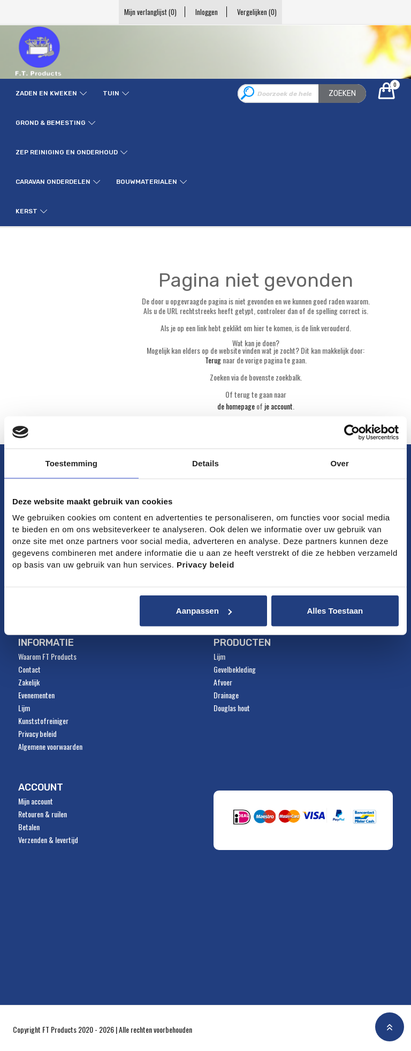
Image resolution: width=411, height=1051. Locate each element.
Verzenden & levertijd (48, 840)
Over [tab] (339, 462)
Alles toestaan (335, 610)
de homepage (236, 406)
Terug (213, 360)
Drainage (226, 695)
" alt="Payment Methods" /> (306, 820)
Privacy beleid (37, 734)
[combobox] (302, 93)
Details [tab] (205, 462)
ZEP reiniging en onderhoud (67, 152)
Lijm (24, 708)
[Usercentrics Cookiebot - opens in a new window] (352, 432)
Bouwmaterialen (146, 181)
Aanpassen (204, 610)
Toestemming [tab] (71, 462)
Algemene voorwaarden (50, 746)
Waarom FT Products (47, 656)
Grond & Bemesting (51, 122)
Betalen (29, 827)
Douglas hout (232, 708)
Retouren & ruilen (42, 814)
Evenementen (36, 695)
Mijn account (35, 801)
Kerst (26, 211)
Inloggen (206, 11)
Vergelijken (261, 11)
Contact (29, 669)
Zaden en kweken (46, 93)
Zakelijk (29, 682)
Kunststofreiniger (43, 721)
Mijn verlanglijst (145, 11)
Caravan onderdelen (53, 181)
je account (278, 406)
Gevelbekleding (235, 669)
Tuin (111, 93)
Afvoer (223, 682)
